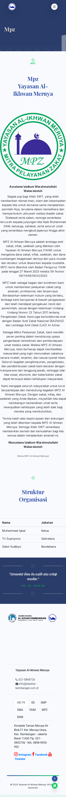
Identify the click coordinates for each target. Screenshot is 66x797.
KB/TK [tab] (21, 702)
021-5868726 (25, 679)
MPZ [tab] (45, 709)
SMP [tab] (44, 702)
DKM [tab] (20, 717)
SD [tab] (33, 702)
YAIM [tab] (32, 709)
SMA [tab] (20, 709)
